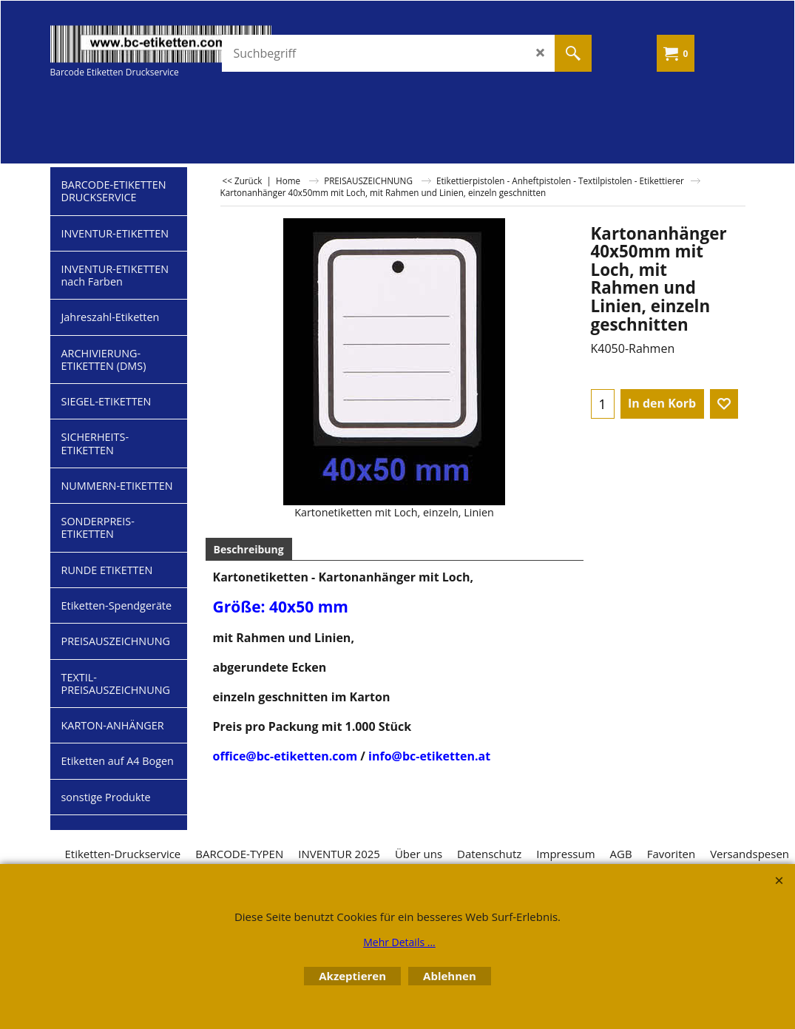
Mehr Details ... (399, 942)
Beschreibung (249, 549)
